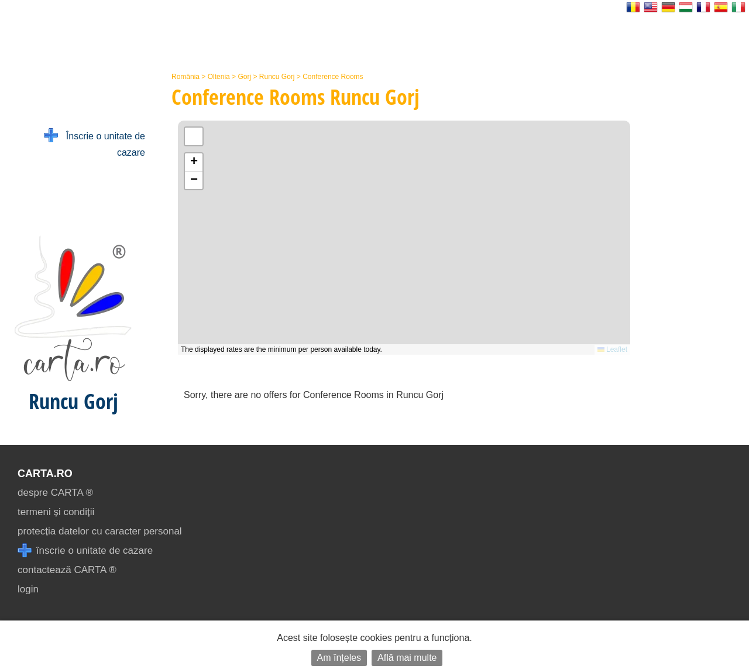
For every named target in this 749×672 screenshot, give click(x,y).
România (185, 77)
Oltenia (219, 77)
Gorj (244, 77)
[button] (193, 162)
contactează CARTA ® (67, 569)
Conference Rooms (333, 77)
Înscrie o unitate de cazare (94, 143)
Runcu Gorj (277, 77)
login (28, 589)
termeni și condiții (56, 511)
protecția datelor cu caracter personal (100, 531)
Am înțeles (339, 658)
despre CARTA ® (55, 492)
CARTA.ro (45, 473)
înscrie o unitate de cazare (85, 550)
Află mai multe (407, 658)
